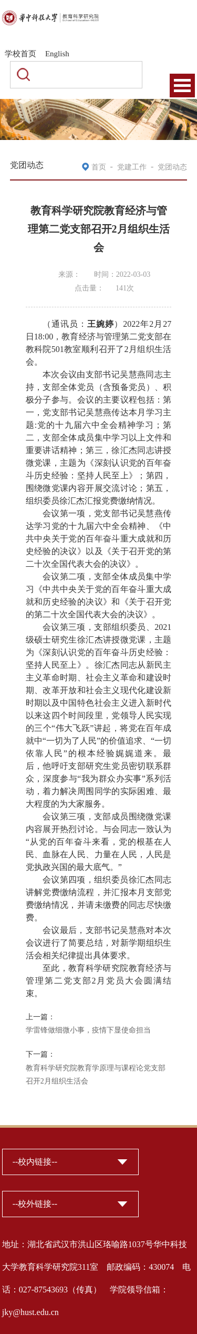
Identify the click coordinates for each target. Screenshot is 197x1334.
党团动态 (172, 167)
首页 (98, 167)
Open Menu (182, 85)
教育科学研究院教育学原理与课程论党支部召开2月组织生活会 (95, 1075)
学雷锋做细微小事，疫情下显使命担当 (88, 1030)
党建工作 (132, 167)
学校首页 (20, 53)
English (57, 53)
